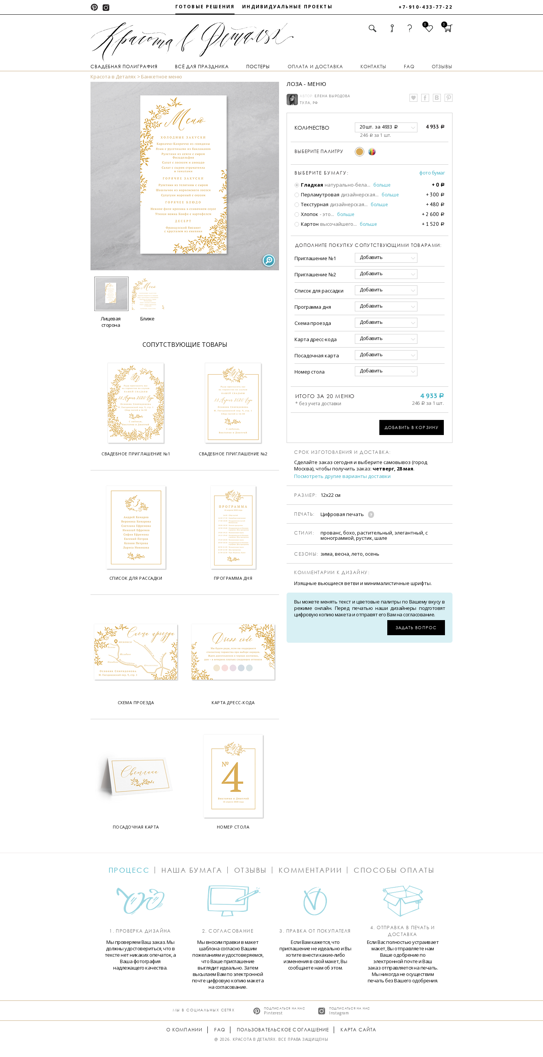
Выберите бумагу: (322, 173)
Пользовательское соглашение (283, 1029)
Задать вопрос (416, 627)
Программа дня (313, 306)
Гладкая (309, 184)
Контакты (373, 66)
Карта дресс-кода (315, 339)
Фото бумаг (432, 172)
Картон (307, 224)
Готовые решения (205, 6)
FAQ (409, 66)
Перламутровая (317, 194)
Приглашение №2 (315, 274)
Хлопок (306, 214)
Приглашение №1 (315, 258)
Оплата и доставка (315, 66)
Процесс (129, 870)
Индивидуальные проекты (287, 6)
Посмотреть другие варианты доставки (342, 476)
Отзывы (442, 66)
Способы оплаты (394, 870)
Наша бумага (191, 870)
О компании (184, 1029)
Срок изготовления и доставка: (342, 452)
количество (312, 127)
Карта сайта (358, 1029)
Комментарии (310, 870)
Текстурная (311, 204)
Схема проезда (313, 323)
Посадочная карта (317, 355)
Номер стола (310, 371)
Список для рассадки (319, 290)
